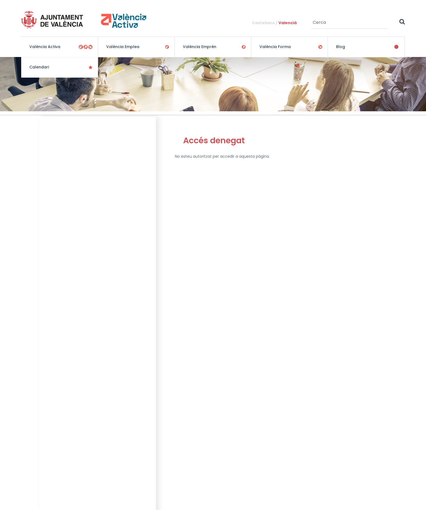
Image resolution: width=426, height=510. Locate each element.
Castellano (263, 23)
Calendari (39, 67)
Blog (340, 46)
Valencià (287, 23)
